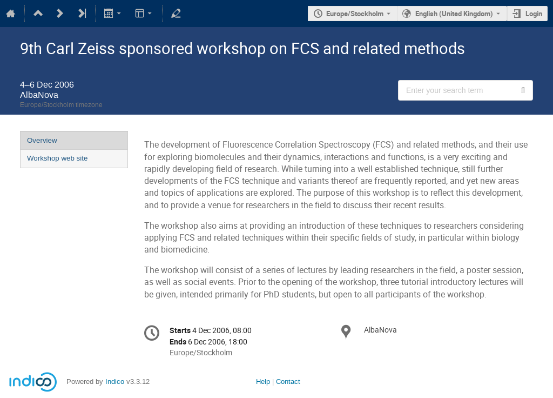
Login (533, 13)
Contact (288, 381)
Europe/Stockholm (354, 13)
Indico (114, 381)
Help (263, 381)
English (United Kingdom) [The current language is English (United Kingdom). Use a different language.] (454, 13)
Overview (42, 140)
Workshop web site (57, 158)
